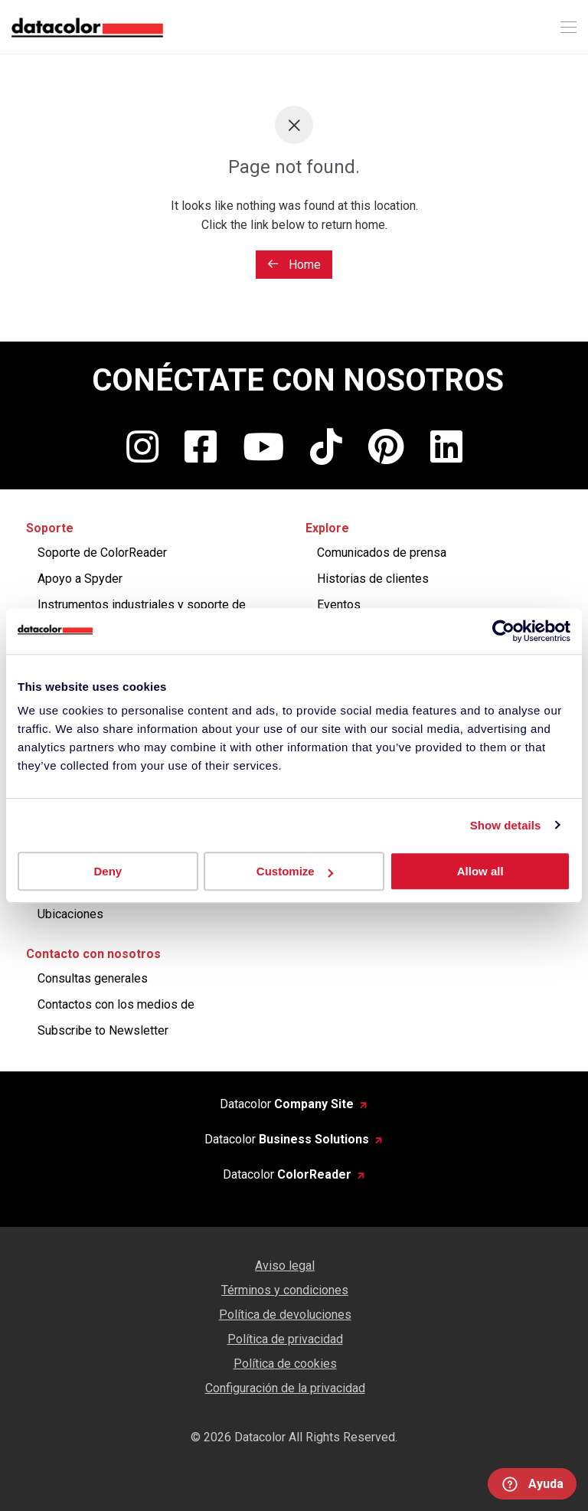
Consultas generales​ (93, 978)
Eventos (339, 604)
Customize (294, 871)
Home (294, 264)
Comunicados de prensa (381, 552)
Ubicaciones (70, 914)
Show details (505, 825)
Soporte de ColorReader (102, 552)
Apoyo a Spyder (80, 578)
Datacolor (287, 1104)
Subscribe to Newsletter (103, 1030)
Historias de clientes (373, 578)
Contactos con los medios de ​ (118, 1004)
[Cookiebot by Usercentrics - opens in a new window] (503, 631)
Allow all (480, 871)
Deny (107, 871)
